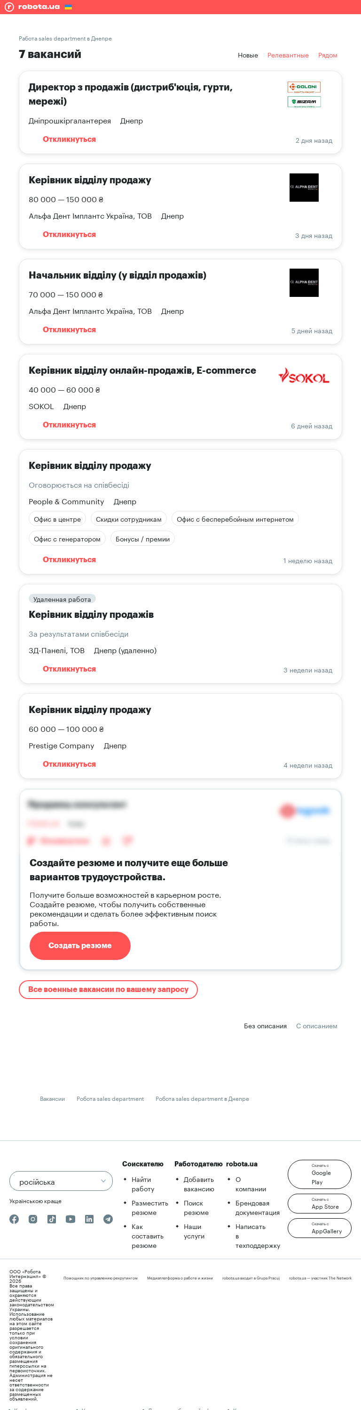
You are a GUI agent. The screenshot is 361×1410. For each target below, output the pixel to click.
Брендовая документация (257, 1207)
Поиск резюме (196, 1207)
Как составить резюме (148, 1235)
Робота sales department (110, 1097)
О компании (250, 1183)
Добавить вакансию (199, 1183)
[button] (320, 1174)
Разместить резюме (150, 1207)
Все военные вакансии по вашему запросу (108, 989)
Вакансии (52, 1097)
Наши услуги (194, 1230)
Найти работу (143, 1183)
